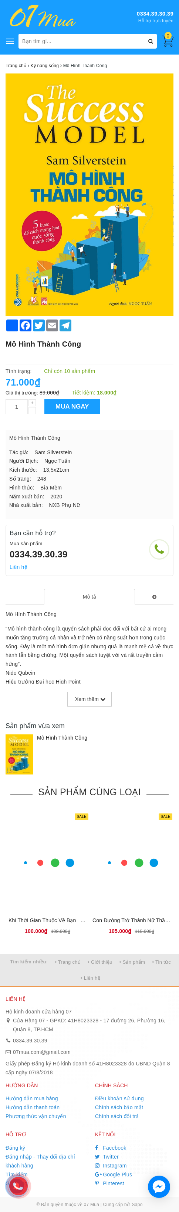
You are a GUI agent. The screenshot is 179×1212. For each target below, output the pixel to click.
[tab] (89, 597)
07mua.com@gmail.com (42, 1052)
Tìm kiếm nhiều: (29, 961)
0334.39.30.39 (155, 13)
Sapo (137, 1204)
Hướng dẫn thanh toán (33, 1107)
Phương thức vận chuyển (36, 1116)
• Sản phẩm (132, 962)
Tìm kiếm (17, 1174)
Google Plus (113, 1174)
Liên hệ (18, 567)
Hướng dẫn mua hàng (32, 1098)
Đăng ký (15, 1148)
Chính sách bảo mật (119, 1107)
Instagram (111, 1166)
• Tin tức (161, 962)
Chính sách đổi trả (117, 1116)
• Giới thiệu (100, 962)
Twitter (107, 1157)
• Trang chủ (68, 962)
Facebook (110, 1148)
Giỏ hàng (16, 1183)
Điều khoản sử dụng (119, 1098)
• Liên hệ (90, 978)
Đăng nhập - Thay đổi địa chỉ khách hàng (40, 1161)
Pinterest (109, 1183)
